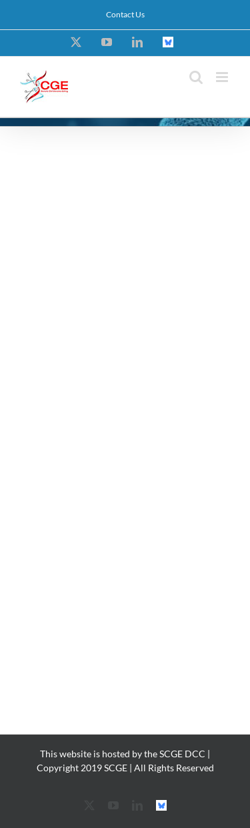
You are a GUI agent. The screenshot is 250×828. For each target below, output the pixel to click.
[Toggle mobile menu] (223, 77)
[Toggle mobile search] (196, 77)
